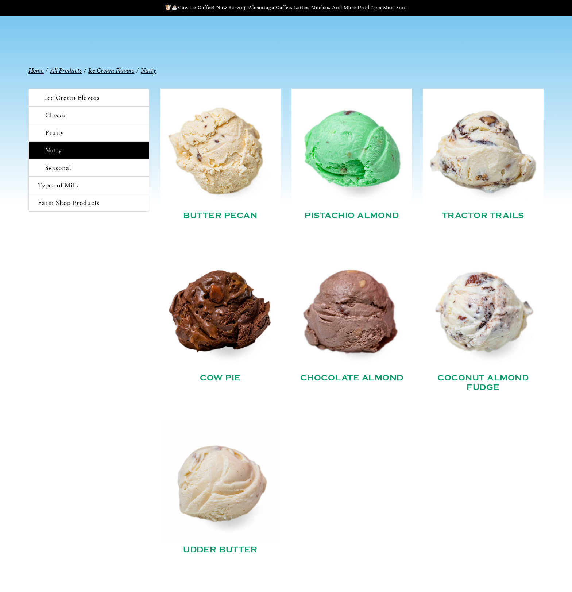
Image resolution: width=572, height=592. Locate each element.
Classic (56, 115)
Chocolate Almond (351, 378)
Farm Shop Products (69, 202)
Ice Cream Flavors (72, 97)
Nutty (53, 150)
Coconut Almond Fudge (483, 382)
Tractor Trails (483, 215)
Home (35, 70)
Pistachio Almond (352, 215)
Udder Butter (220, 549)
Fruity (54, 132)
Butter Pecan (220, 215)
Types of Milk (58, 185)
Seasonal (58, 167)
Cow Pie (220, 378)
